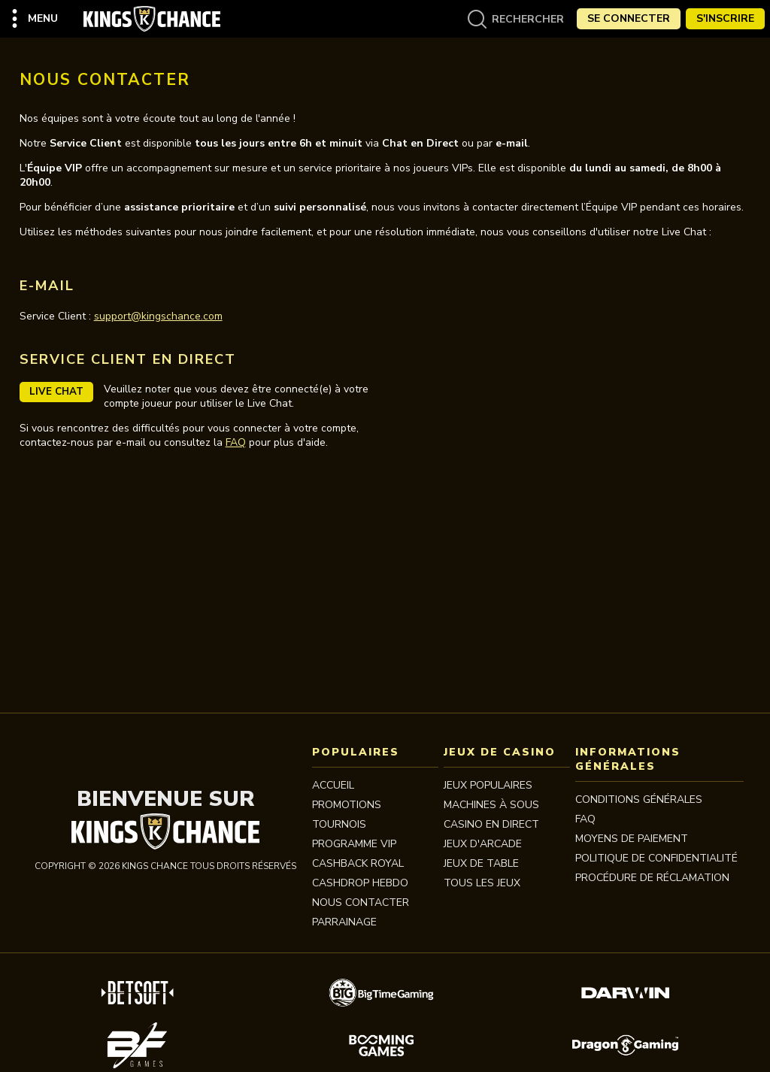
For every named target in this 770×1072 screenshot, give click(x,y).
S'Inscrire (725, 18)
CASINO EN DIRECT (491, 824)
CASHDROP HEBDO (360, 883)
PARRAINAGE (344, 922)
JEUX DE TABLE (481, 863)
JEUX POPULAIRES (488, 785)
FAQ (236, 442)
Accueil (333, 785)
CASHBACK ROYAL (358, 863)
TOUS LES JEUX (482, 883)
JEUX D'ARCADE (483, 844)
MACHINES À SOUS (491, 805)
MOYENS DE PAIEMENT (631, 838)
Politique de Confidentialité (656, 858)
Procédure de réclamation (652, 878)
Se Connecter (628, 18)
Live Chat (56, 391)
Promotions (346, 805)
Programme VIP (354, 844)
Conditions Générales (638, 799)
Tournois (339, 824)
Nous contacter (360, 902)
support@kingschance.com (158, 316)
